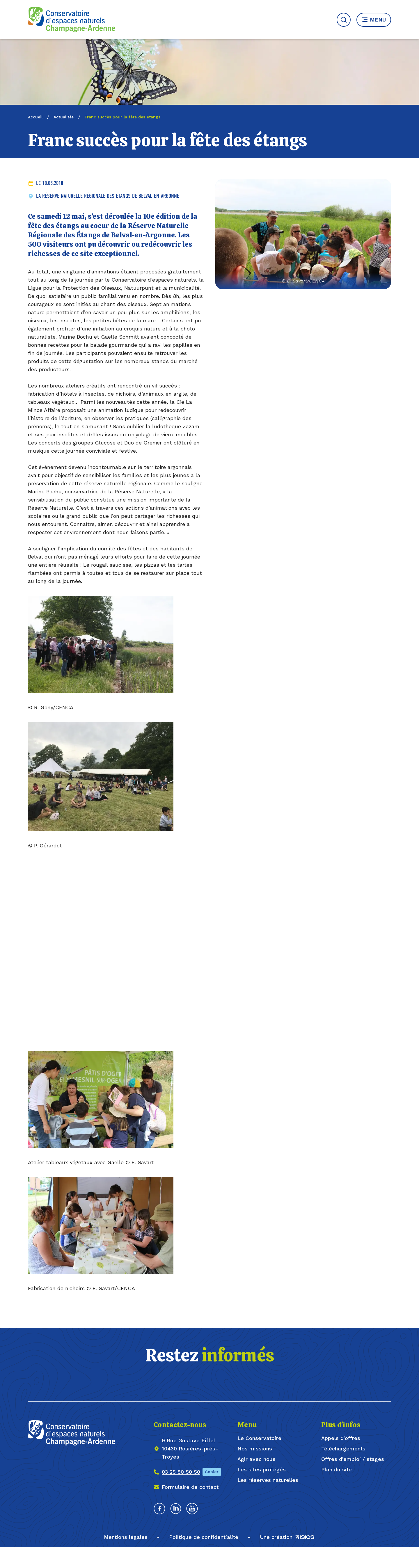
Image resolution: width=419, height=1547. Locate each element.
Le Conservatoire (259, 1438)
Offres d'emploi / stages (352, 1459)
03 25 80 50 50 (181, 1472)
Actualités (64, 117)
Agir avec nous (256, 1459)
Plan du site (336, 1469)
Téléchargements (343, 1448)
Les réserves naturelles (267, 1480)
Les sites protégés (261, 1469)
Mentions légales (126, 1537)
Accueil (35, 117)
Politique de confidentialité (203, 1537)
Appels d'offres (340, 1438)
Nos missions (254, 1448)
